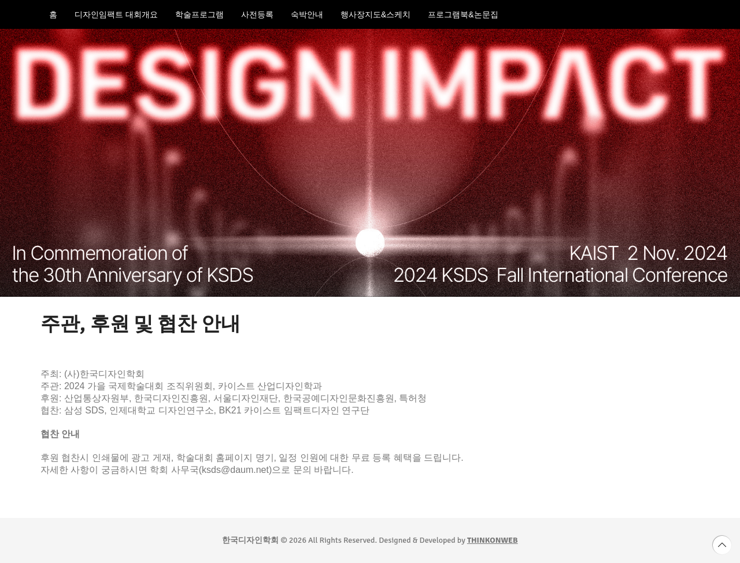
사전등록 (257, 14)
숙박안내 (307, 14)
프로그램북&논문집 (463, 14)
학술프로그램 (199, 14)
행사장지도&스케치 (375, 14)
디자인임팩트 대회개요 (116, 14)
